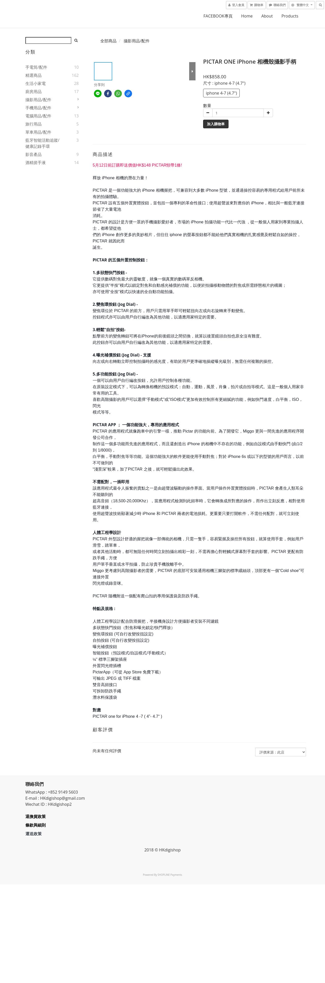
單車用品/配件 (38, 132)
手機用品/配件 (38, 108)
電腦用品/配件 (38, 116)
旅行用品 (33, 124)
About (267, 16)
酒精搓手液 (35, 162)
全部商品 (108, 41)
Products (289, 16)
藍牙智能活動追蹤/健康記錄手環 (42, 143)
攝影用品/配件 (38, 99)
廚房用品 (33, 91)
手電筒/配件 (36, 67)
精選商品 (33, 75)
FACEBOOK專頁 (217, 16)
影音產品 (33, 154)
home (247, 16)
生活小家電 (35, 83)
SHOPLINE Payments (170, 875)
